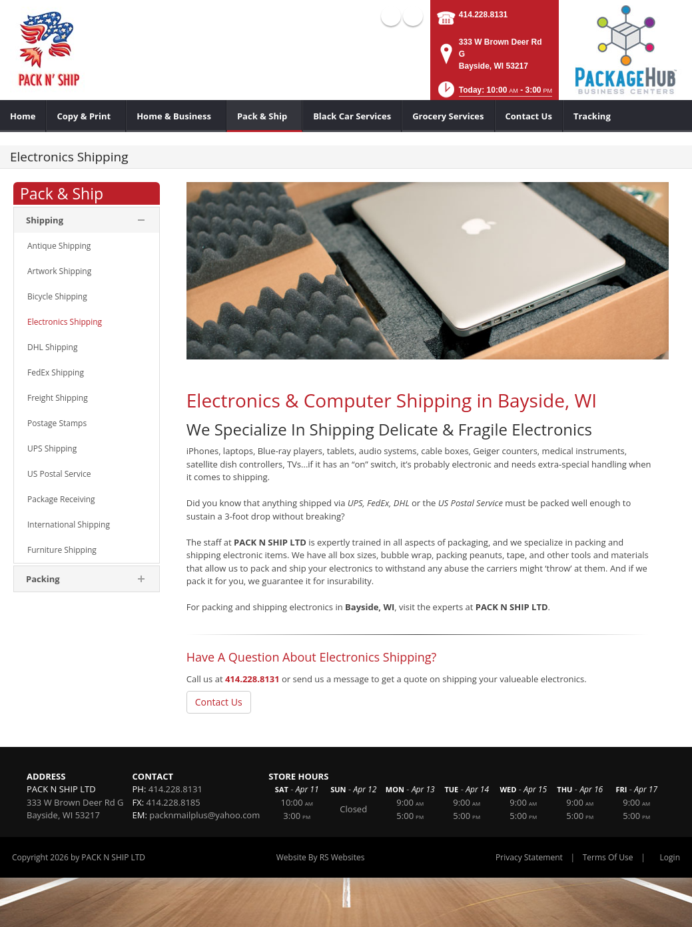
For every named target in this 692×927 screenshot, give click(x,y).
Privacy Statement (529, 857)
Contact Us (218, 702)
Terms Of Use (608, 857)
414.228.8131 (483, 14)
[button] (494, 93)
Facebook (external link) (391, 16)
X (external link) (413, 16)
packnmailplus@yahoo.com (204, 815)
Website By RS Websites (320, 857)
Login (670, 857)
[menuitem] (23, 116)
